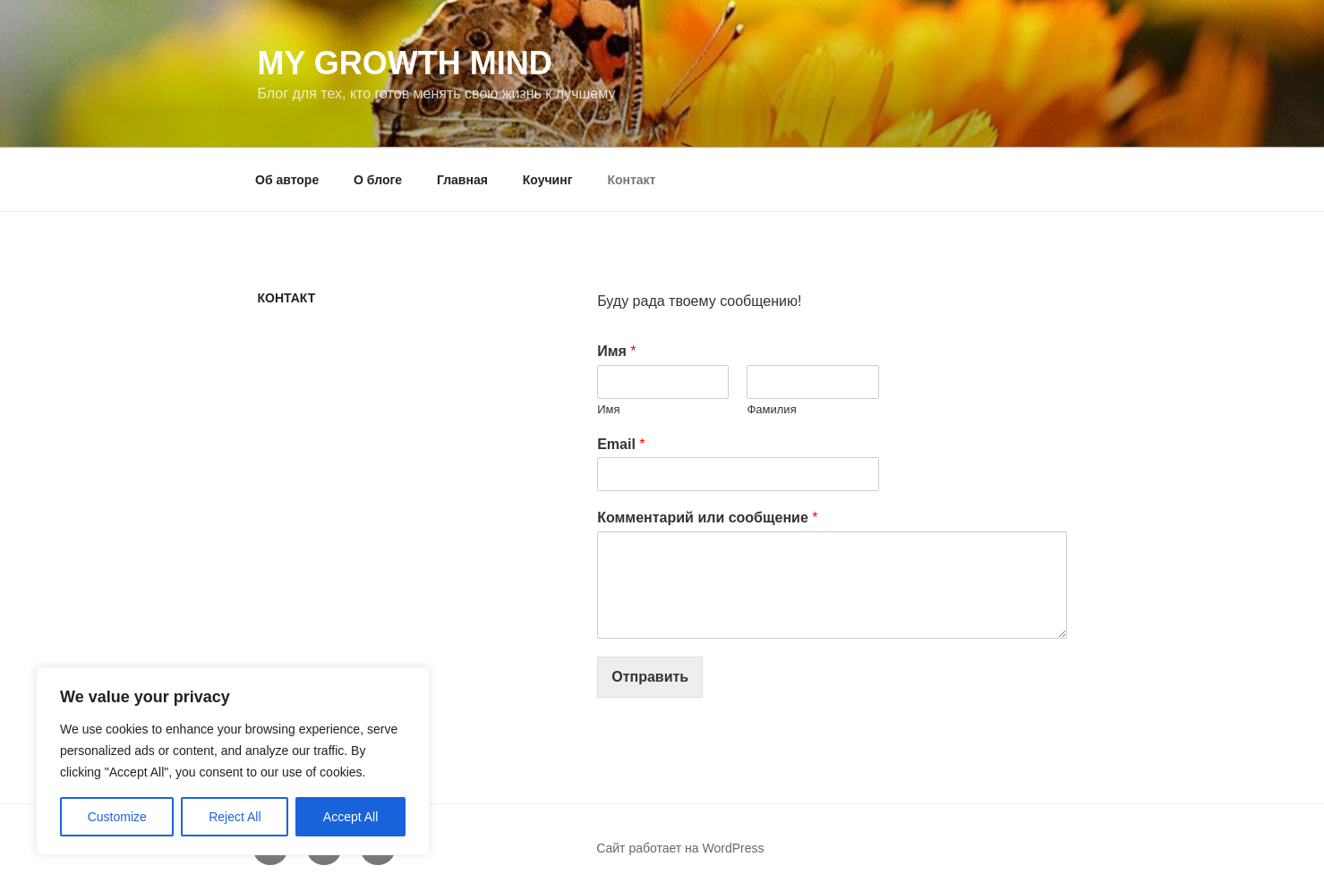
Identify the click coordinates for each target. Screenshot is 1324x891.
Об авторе (287, 180)
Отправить (649, 676)
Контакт (631, 180)
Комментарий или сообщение (707, 517)
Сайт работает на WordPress (680, 848)
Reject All (235, 817)
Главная (462, 180)
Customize (117, 817)
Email (621, 444)
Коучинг (548, 180)
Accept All (350, 817)
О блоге (378, 180)
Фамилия (771, 409)
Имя (616, 351)
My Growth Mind (405, 63)
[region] (233, 761)
